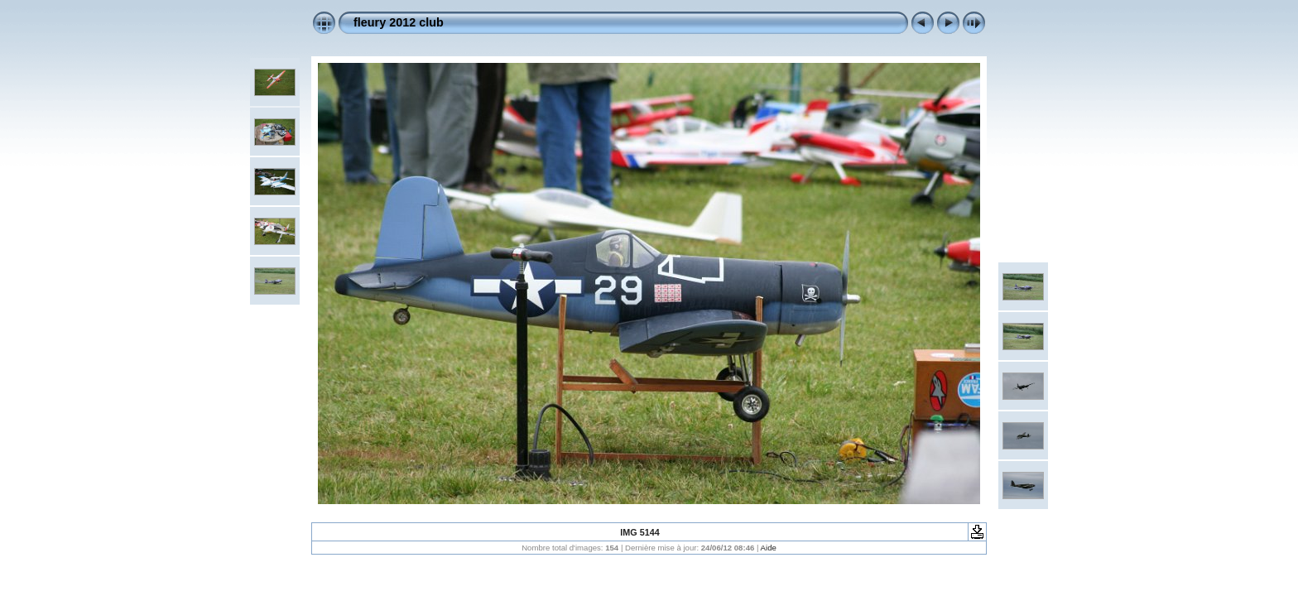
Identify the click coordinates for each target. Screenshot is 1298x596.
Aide (768, 547)
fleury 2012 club (398, 22)
